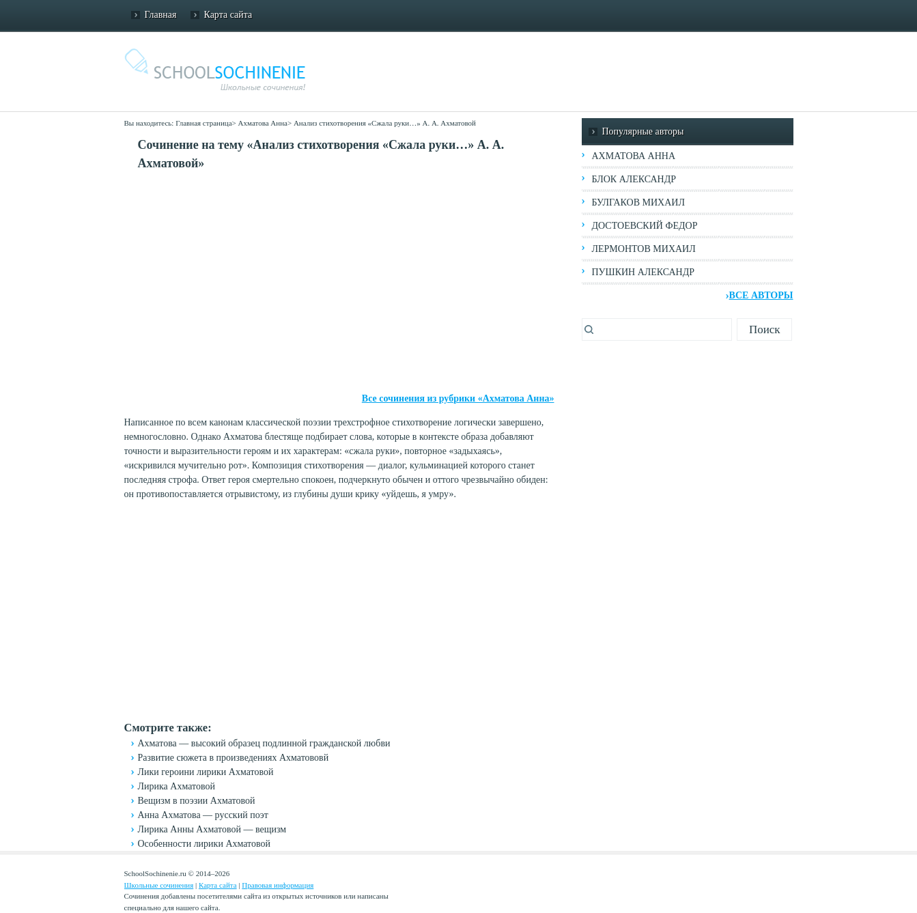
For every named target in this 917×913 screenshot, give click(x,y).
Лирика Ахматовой (176, 786)
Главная (161, 15)
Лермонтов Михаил (644, 249)
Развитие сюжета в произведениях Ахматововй (233, 758)
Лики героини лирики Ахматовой (206, 772)
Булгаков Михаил (638, 202)
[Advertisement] (339, 282)
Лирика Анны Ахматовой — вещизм (212, 829)
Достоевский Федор (645, 226)
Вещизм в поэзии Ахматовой (196, 801)
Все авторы (761, 295)
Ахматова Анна (262, 123)
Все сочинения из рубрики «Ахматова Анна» (458, 398)
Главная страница (203, 123)
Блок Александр (634, 179)
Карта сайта (228, 15)
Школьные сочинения (159, 885)
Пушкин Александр (643, 272)
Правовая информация (277, 885)
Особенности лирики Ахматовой (204, 844)
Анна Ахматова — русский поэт (203, 815)
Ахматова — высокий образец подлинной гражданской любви (264, 743)
